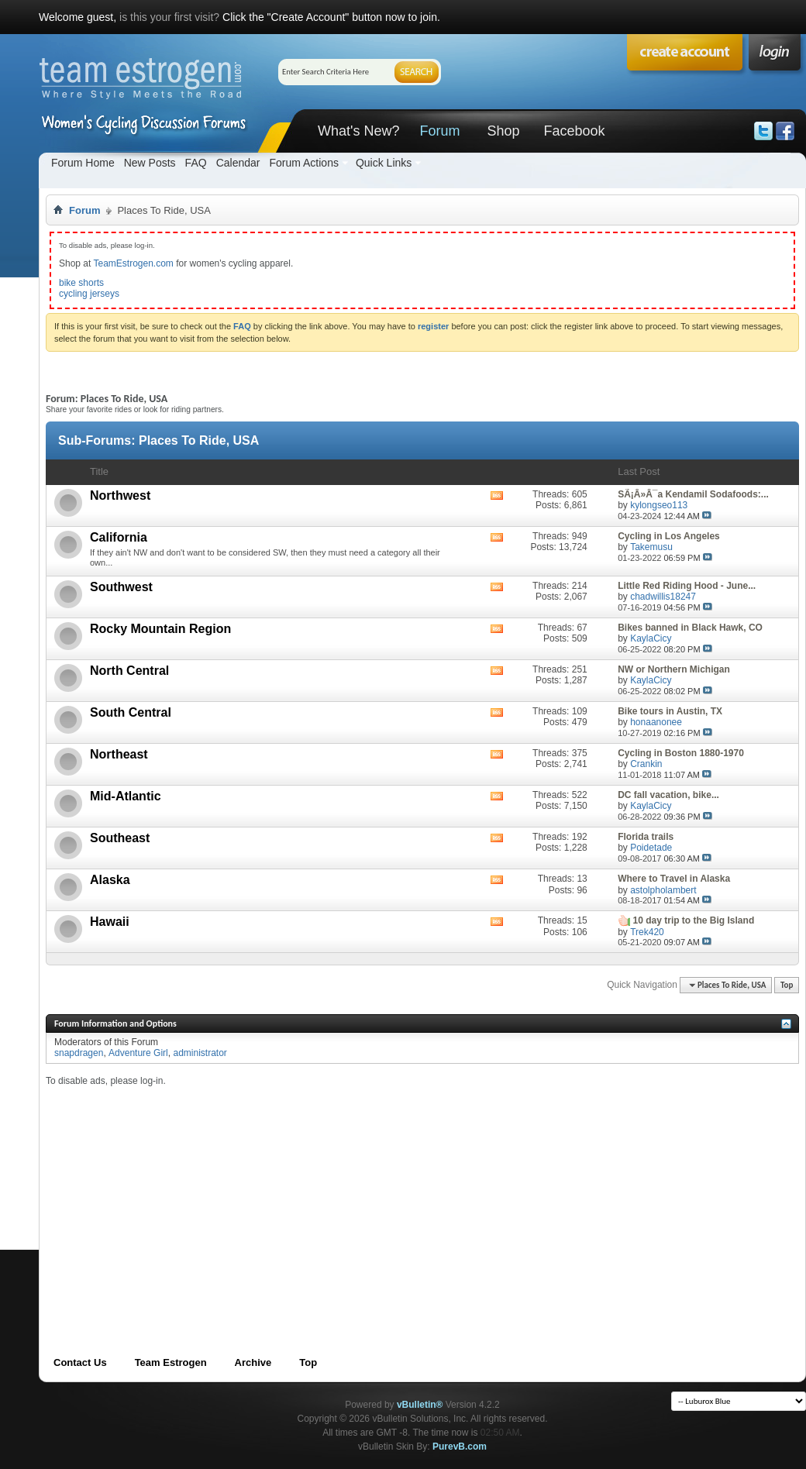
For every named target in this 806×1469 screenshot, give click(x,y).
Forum (439, 131)
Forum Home (83, 163)
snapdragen (78, 1053)
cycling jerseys (89, 293)
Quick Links (384, 163)
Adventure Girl (138, 1053)
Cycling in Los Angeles (669, 536)
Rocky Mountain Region (160, 628)
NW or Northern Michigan (674, 669)
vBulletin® (420, 1404)
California (118, 537)
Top (786, 985)
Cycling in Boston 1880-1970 (681, 753)
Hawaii (109, 921)
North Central (129, 670)
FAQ (196, 163)
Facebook (573, 131)
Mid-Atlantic (125, 796)
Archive (253, 1362)
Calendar (238, 163)
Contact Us (80, 1362)
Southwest (121, 586)
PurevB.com (459, 1446)
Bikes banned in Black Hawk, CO (690, 627)
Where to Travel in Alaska (674, 878)
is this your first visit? (169, 17)
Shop (503, 131)
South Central (130, 712)
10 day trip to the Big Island (694, 920)
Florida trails (645, 836)
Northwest (120, 495)
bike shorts (81, 282)
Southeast (120, 838)
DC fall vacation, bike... (668, 795)
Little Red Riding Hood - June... (687, 585)
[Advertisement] (320, 1195)
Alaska (110, 879)
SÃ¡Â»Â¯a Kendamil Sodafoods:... (693, 494)
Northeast (119, 754)
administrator (199, 1053)
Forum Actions (303, 163)
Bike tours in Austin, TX (670, 711)
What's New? (358, 131)
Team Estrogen (171, 1362)
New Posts (150, 163)
